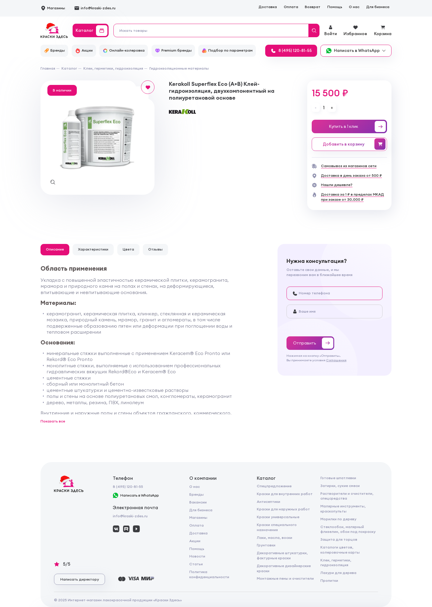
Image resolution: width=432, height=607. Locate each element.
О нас (354, 7)
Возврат (312, 7)
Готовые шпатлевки (338, 478)
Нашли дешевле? (336, 184)
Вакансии (198, 502)
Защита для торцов (338, 539)
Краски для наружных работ (283, 509)
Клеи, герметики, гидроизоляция (335, 562)
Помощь (334, 7)
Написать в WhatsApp (136, 495)
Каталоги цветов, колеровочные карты (340, 549)
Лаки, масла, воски (274, 537)
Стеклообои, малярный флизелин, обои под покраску (348, 529)
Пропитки (329, 580)
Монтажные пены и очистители (285, 578)
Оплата (291, 7)
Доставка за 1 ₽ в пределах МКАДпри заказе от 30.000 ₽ (352, 197)
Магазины (198, 517)
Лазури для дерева (338, 572)
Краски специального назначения (277, 527)
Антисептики (268, 501)
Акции (194, 541)
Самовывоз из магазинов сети (348, 166)
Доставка (268, 7)
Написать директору (79, 579)
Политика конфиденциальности (209, 574)
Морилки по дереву (338, 519)
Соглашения (336, 360)
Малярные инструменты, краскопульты (343, 508)
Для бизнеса (377, 7)
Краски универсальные (278, 517)
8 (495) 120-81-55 (128, 486)
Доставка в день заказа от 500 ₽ (351, 175)
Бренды (196, 494)
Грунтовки (266, 545)
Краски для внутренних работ (285, 493)
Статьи (196, 564)
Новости (197, 556)
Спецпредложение (274, 486)
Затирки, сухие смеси (340, 485)
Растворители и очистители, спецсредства (347, 496)
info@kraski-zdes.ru (130, 516)
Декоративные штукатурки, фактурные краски (282, 555)
